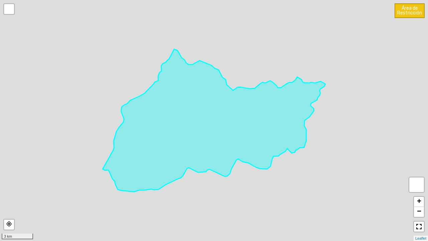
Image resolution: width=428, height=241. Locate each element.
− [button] (419, 212)
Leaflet (420, 238)
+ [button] (419, 202)
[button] (9, 225)
